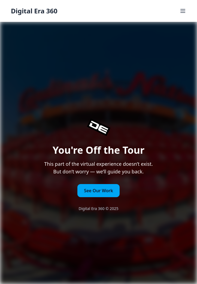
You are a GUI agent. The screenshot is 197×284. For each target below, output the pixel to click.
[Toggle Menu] (183, 11)
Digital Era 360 (34, 11)
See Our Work (98, 191)
